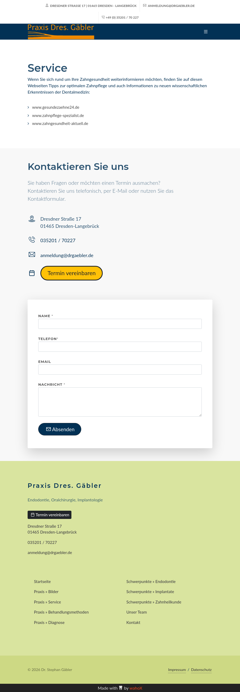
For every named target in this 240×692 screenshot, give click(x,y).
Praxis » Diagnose (49, 622)
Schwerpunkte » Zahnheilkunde (153, 601)
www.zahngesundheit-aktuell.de (60, 123)
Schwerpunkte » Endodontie (151, 581)
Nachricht (51, 384)
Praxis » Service (47, 601)
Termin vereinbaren (72, 273)
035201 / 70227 (57, 240)
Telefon (48, 339)
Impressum (177, 669)
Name (45, 316)
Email (44, 361)
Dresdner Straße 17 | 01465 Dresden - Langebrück (91, 6)
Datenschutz (201, 669)
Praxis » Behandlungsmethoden (61, 612)
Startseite (42, 581)
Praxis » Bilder (46, 591)
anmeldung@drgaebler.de (169, 6)
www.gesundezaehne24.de (55, 107)
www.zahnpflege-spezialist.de (58, 115)
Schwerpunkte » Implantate (150, 591)
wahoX (136, 687)
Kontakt (133, 622)
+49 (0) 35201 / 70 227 (120, 17)
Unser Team (136, 612)
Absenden (60, 429)
